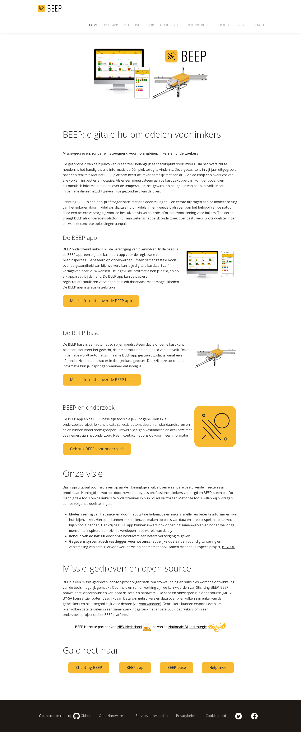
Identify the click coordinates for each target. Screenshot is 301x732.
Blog (240, 25)
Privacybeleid (186, 716)
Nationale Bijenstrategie (187, 626)
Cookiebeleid (216, 716)
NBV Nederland (129, 626)
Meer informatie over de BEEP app (101, 300)
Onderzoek (169, 25)
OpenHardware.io (112, 716)
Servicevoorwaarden (152, 716)
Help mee (217, 667)
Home (93, 25)
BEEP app (111, 25)
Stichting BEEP (196, 25)
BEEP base (132, 25)
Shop (150, 25)
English (261, 25)
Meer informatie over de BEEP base (102, 379)
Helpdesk (221, 25)
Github (86, 716)
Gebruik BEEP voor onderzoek (97, 448)
